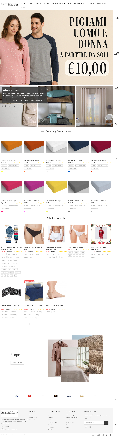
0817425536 (6, 424)
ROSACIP (17, 272)
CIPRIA (26, 257)
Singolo (4, 165)
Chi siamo (50, 420)
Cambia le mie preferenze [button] (37, 100)
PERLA (8, 254)
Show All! (17, 362)
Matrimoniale (5, 168)
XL (11, 275)
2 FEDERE (4, 327)
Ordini (68, 420)
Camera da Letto (80, 3)
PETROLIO (15, 263)
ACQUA (4, 257)
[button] (52, 82)
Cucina (62, 3)
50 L (103, 254)
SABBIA (30, 315)
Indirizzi (68, 425)
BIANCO (4, 263)
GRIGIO (4, 260)
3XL (54, 257)
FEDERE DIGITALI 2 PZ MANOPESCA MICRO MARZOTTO (10, 306)
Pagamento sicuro (53, 422)
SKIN (31, 257)
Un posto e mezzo (13, 165)
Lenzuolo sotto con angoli (8, 160)
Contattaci (50, 425)
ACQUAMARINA (28, 321)
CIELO (15, 260)
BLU (53, 254)
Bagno (69, 3)
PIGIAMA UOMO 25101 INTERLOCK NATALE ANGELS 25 (100, 248)
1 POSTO (33, 324)
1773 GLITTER (5, 321)
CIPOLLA (10, 257)
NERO (25, 254)
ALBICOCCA (33, 318)
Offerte (31, 415)
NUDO (37, 254)
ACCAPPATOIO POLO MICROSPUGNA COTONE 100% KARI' (11, 248)
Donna (24, 3)
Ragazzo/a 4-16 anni (51, 3)
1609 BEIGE (4, 315)
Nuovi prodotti (33, 417)
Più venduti (32, 420)
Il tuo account (71, 411)
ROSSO (10, 260)
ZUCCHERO (5, 272)
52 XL (108, 254)
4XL (58, 257)
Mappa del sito (52, 427)
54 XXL (93, 257)
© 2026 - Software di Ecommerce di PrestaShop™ (14, 435)
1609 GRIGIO (13, 315)
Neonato (39, 3)
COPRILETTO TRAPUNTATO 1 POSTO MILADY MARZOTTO (34, 306)
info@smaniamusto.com (10, 429)
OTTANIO (4, 266)
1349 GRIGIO (5, 312)
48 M (98, 254)
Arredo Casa (101, 3)
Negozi (50, 430)
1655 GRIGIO (5, 318)
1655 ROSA (13, 318)
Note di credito (70, 422)
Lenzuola (92, 3)
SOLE (36, 321)
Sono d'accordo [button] (18, 100)
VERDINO (26, 324)
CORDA (17, 257)
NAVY (9, 263)
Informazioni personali (72, 415)
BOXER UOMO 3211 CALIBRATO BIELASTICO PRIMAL (54, 248)
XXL (15, 275)
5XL (62, 257)
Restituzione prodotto (72, 417)
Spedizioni (50, 415)
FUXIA (3, 254)
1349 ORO (13, 312)
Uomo (31, 3)
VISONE (15, 269)
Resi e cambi (51, 417)
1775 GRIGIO (5, 324)
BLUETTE (14, 254)
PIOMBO (4, 269)
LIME (10, 269)
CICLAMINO (12, 266)
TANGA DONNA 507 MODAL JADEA (77, 247)
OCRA (25, 318)
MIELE (11, 272)
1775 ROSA (13, 324)
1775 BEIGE (13, 321)
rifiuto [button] (27, 100)
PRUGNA (26, 312)
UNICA (53, 312)
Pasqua (23, 7)
